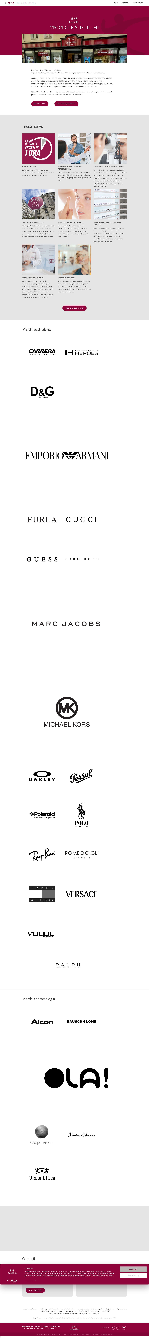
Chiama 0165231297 (35, 1290)
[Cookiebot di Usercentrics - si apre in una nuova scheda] (12, 1334)
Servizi (115, 3)
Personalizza (29, 1334)
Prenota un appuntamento (67, 104)
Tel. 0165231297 (40, 104)
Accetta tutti (133, 1323)
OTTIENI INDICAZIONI (33, 1283)
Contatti (125, 3)
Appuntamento (137, 3)
